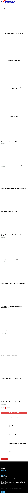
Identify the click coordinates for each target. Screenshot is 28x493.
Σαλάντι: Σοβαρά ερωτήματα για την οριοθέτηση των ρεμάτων (13, 283)
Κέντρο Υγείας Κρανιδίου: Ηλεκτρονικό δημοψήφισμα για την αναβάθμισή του (14, 115)
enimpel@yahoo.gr (3, 470)
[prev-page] (1, 408)
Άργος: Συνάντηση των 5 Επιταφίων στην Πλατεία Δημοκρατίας (14, 87)
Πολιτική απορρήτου (15, 481)
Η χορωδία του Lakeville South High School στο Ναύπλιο (12, 141)
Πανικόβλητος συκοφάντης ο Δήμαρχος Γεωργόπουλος (17, 426)
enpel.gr (8, 488)
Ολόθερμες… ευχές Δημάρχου (14, 60)
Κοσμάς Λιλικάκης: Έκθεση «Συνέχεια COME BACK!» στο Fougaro (12, 331)
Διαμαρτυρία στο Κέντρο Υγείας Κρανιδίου (14, 33)
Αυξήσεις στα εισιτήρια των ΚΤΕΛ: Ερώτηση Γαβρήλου (12, 164)
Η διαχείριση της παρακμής (15, 451)
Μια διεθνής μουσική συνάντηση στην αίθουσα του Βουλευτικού (13, 188)
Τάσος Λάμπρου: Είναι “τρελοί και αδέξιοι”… (10, 211)
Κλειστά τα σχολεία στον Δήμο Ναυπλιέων (9, 355)
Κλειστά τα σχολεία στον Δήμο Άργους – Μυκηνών (11, 378)
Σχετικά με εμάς (3, 475)
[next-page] (9, 408)
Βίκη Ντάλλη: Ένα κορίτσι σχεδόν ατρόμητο (18, 434)
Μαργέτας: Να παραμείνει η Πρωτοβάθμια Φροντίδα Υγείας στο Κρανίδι (13, 235)
